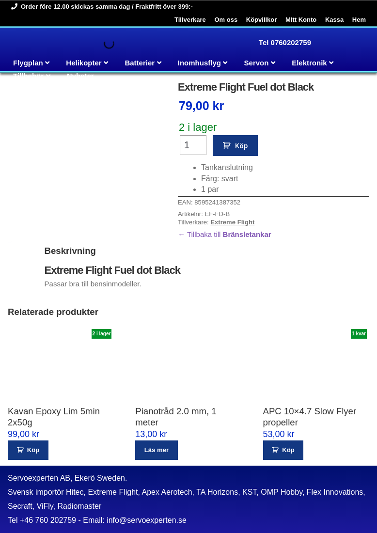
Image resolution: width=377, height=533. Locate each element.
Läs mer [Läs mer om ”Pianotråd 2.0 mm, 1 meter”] (156, 450)
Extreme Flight (232, 222)
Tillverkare (190, 19)
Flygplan (28, 63)
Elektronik (309, 63)
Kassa (334, 19)
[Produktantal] (193, 145)
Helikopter (83, 63)
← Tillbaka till (224, 234)
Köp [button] (33, 450)
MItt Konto (300, 19)
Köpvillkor (261, 19)
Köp (241, 145)
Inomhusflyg (199, 63)
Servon (256, 63)
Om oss (225, 19)
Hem (359, 19)
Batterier (140, 63)
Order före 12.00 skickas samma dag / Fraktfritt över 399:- (100, 6)
